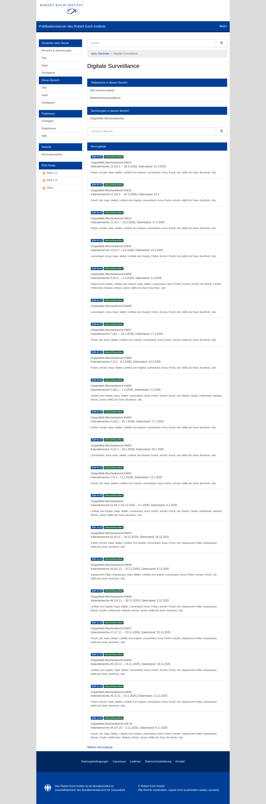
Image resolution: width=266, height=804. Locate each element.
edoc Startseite (100, 53)
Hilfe (44, 135)
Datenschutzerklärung (158, 761)
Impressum (119, 761)
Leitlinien (135, 761)
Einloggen (48, 121)
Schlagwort (48, 72)
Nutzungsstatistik (52, 154)
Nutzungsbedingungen (94, 761)
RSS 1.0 (49, 173)
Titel (44, 58)
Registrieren (49, 128)
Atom (47, 187)
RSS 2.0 (49, 180)
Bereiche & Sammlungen (57, 50)
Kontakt (180, 761)
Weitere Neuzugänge (100, 747)
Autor (45, 65)
